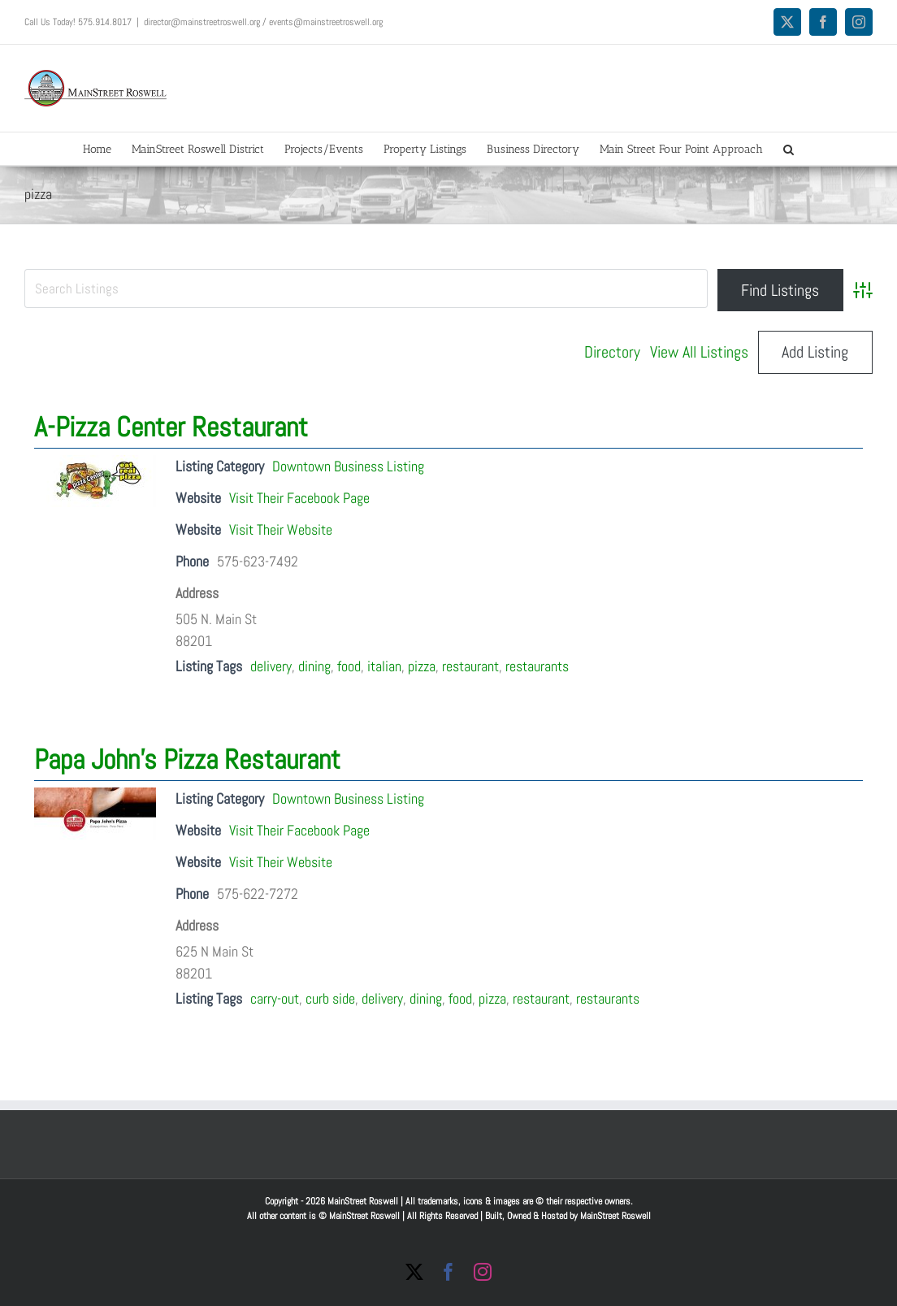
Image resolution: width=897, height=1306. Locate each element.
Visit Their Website (280, 529)
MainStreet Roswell (615, 1215)
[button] (788, 148)
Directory (612, 351)
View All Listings (699, 351)
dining (314, 666)
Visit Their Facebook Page (299, 497)
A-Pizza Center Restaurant (171, 427)
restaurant (470, 666)
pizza (422, 666)
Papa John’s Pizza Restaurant (187, 759)
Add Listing (815, 351)
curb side (330, 998)
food (349, 666)
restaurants (537, 666)
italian (384, 666)
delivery (271, 666)
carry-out (274, 998)
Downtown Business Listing (348, 466)
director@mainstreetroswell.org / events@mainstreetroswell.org (263, 21)
